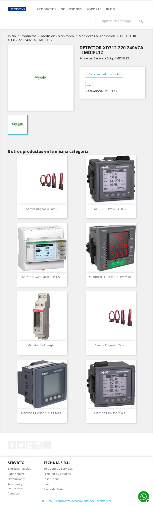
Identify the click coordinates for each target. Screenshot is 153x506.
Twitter (21, 445)
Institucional (52, 479)
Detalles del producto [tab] (104, 74)
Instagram (38, 445)
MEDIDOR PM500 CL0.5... (111, 209)
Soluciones (71, 9)
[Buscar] (120, 21)
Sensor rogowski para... (42, 209)
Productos (46, 9)
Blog (110, 9)
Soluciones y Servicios (58, 468)
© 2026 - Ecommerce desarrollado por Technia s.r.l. (76, 501)
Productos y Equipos (57, 474)
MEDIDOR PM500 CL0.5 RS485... (42, 413)
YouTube (30, 445)
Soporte (93, 9)
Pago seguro (16, 474)
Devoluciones (17, 479)
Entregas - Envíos (19, 468)
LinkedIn (47, 445)
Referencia (94, 91)
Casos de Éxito (53, 489)
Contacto (14, 493)
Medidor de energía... (42, 345)
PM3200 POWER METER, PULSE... (42, 277)
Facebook (12, 445)
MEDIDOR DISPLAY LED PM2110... (111, 277)
